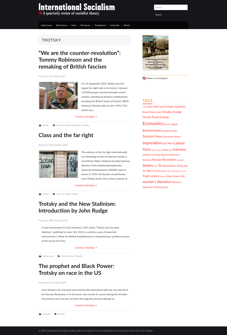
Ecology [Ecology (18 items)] (164, 117)
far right (66, 194)
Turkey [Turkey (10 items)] (162, 176)
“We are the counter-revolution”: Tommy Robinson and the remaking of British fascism (80, 59)
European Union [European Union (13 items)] (169, 130)
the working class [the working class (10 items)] (174, 171)
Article (45, 125)
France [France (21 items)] (158, 136)
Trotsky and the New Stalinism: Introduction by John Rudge (77, 207)
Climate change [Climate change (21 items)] (172, 112)
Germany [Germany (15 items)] (168, 136)
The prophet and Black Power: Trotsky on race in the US (76, 269)
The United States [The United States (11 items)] (159, 171)
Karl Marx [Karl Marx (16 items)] (168, 143)
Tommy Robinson (73, 125)
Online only (48, 256)
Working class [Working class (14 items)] (161, 187)
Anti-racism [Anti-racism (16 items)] (160, 106)
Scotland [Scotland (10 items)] (180, 160)
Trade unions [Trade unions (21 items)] (151, 176)
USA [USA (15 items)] (182, 176)
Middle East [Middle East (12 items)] (167, 150)
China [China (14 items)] (152, 112)
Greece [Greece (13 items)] (177, 136)
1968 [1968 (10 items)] (145, 107)
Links (73, 25)
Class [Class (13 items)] (158, 112)
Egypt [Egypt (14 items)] (175, 124)
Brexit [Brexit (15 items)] (146, 111)
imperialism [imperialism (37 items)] (152, 142)
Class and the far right (66, 134)
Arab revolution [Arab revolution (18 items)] (176, 106)
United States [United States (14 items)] (172, 176)
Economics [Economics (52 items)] (153, 123)
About (127, 25)
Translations (100, 25)
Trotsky (85, 125)
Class (58, 194)
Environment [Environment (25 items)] (152, 130)
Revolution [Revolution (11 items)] (147, 160)
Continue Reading (86, 116)
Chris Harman (67, 256)
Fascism (60, 125)
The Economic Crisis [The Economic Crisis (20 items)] (171, 165)
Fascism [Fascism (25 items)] (148, 136)
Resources (85, 25)
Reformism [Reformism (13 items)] (174, 154)
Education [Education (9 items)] (167, 124)
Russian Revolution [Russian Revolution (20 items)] (164, 159)
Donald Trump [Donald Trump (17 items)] (151, 117)
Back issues (61, 25)
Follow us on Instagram (155, 78)
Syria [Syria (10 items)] (155, 166)
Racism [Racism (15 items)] (165, 154)
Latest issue (46, 25)
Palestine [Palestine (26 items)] (179, 149)
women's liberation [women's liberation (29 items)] (157, 182)
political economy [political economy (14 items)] (152, 154)
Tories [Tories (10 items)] (184, 171)
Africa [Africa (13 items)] (150, 106)
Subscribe (114, 25)
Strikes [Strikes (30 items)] (148, 165)
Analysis (46, 314)
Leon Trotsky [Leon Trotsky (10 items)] (156, 150)
